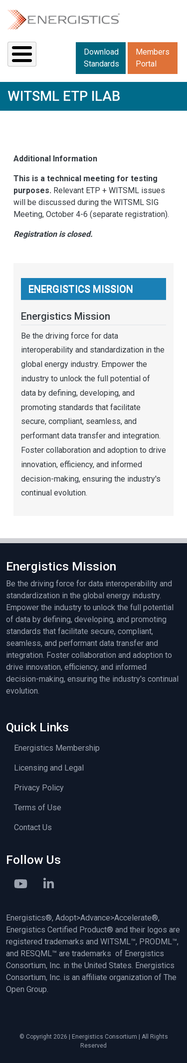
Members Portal (153, 58)
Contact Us (33, 827)
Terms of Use (37, 807)
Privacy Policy (39, 787)
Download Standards (101, 58)
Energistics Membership (57, 748)
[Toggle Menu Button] (21, 54)
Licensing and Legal (49, 768)
